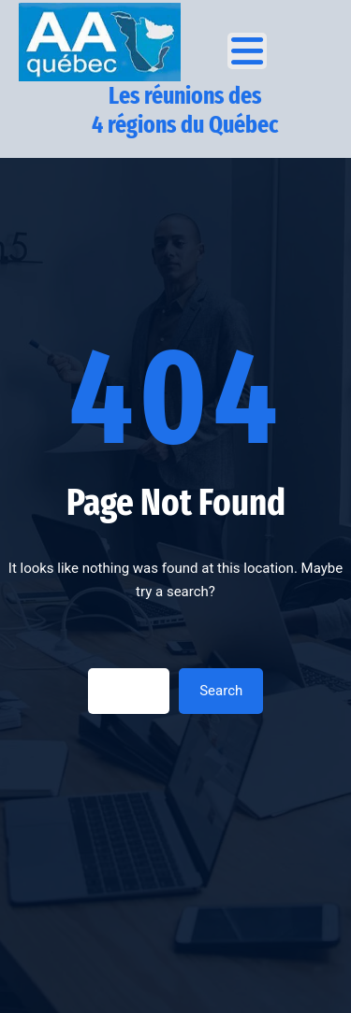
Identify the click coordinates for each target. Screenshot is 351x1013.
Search (220, 690)
